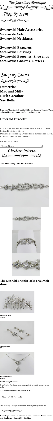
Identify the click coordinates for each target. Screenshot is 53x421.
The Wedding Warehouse (9, 382)
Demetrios (8, 87)
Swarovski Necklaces (16, 39)
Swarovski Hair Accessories (21, 30)
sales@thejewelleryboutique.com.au (32, 406)
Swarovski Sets (11, 34)
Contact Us (19, 112)
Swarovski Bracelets (16, 47)
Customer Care (39, 110)
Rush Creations (12, 96)
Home (2, 110)
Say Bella (7, 100)
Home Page (4, 416)
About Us (11, 110)
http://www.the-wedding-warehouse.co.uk (15, 390)
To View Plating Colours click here (16, 163)
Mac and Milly (11, 91)
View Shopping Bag (33, 112)
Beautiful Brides (24, 110)
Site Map (27, 418)
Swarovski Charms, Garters (22, 61)
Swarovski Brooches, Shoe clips (24, 56)
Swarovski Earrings (15, 52)
